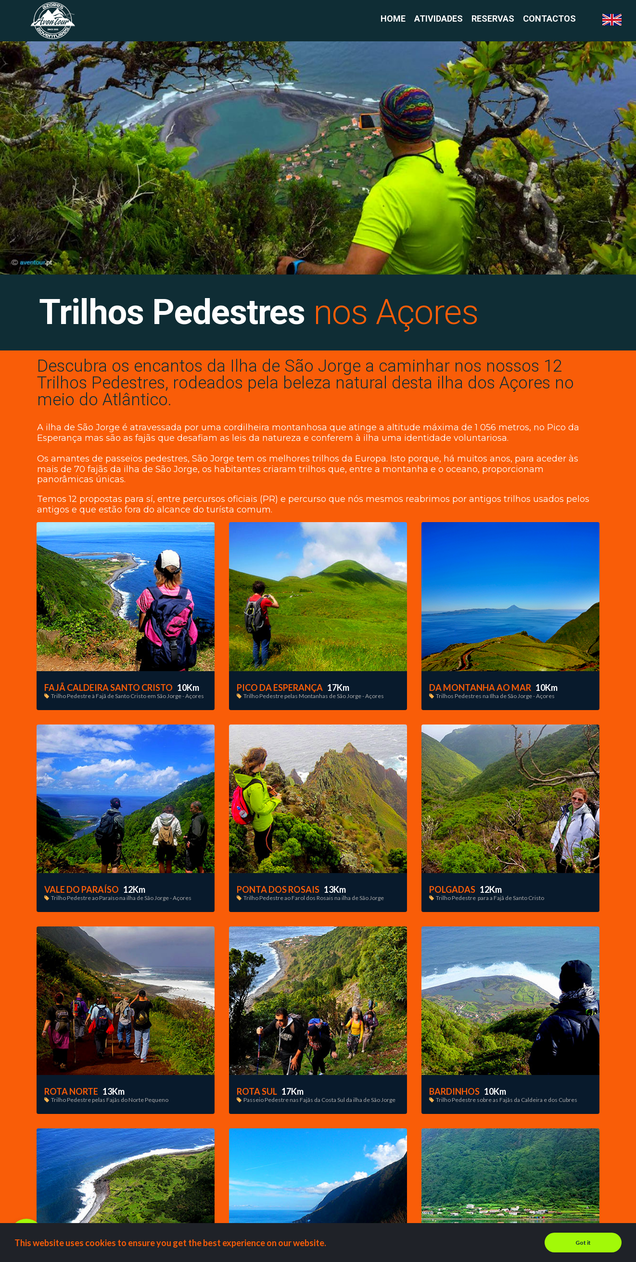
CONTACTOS (549, 19)
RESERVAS (492, 19)
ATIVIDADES (438, 19)
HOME (393, 19)
